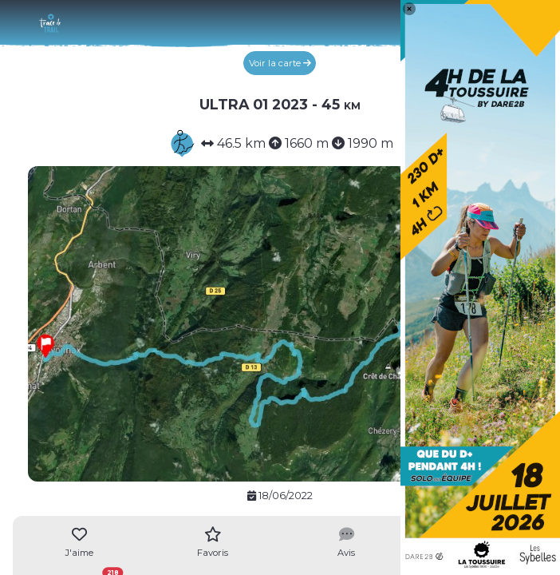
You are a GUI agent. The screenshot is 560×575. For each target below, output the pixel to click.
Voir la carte (280, 63)
